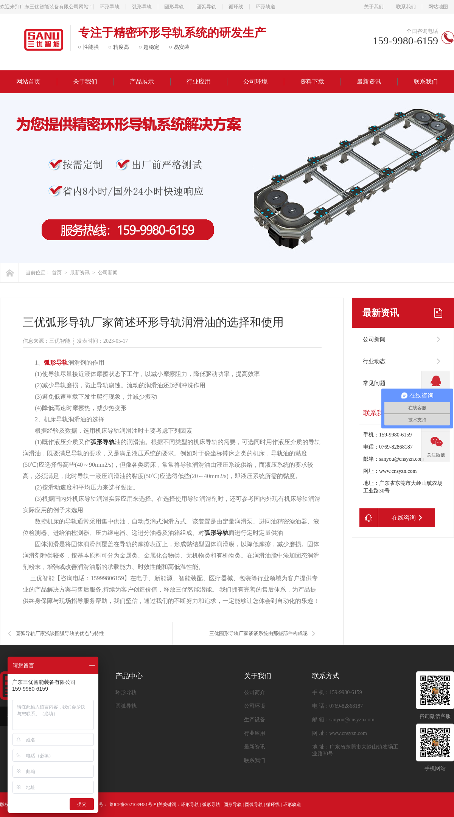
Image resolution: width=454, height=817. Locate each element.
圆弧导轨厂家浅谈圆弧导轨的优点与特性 (60, 633)
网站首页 (28, 81)
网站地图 (438, 6)
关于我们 (374, 6)
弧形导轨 (142, 6)
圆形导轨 (174, 6)
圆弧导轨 (206, 6)
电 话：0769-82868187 (337, 706)
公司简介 (254, 692)
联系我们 (406, 6)
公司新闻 (108, 272)
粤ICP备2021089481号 (130, 804)
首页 (57, 272)
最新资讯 (369, 81)
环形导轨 (110, 6)
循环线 (236, 6)
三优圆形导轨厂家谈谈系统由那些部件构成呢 (258, 633)
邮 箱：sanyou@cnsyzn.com (343, 719)
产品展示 (142, 81)
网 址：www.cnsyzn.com (339, 733)
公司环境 (255, 81)
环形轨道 (265, 6)
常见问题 (374, 383)
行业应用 (199, 81)
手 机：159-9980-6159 (337, 692)
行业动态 (374, 361)
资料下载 (312, 81)
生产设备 (254, 719)
